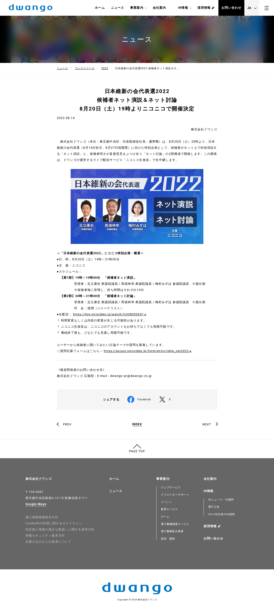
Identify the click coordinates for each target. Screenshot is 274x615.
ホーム (100, 7)
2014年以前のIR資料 (221, 514)
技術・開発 (168, 538)
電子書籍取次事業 (172, 531)
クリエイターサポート (175, 494)
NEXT (207, 424)
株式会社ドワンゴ (39, 478)
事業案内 (138, 8)
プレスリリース (85, 68)
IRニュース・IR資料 (221, 499)
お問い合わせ (231, 7)
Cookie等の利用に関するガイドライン (54, 523)
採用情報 (204, 7)
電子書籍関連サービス (175, 524)
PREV (67, 424)
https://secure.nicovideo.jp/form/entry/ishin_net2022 (146, 351)
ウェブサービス (171, 487)
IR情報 (184, 8)
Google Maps (36, 504)
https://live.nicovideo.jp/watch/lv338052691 (108, 314)
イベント (166, 502)
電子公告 (214, 506)
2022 (104, 68)
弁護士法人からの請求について (49, 541)
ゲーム (165, 516)
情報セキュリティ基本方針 (45, 535)
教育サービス (169, 509)
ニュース (117, 7)
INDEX (137, 424)
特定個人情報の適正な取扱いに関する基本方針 (60, 529)
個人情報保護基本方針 (42, 517)
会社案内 (159, 7)
